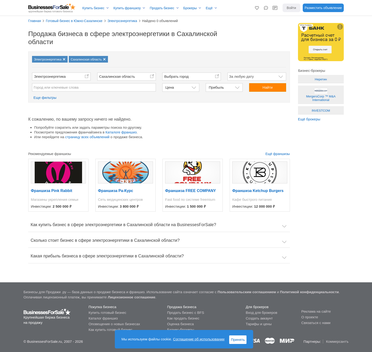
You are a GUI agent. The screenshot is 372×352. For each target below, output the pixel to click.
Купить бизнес (93, 8)
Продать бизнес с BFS (185, 313)
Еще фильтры (44, 98)
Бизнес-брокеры (180, 330)
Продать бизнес (162, 8)
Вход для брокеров (261, 313)
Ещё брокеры (309, 119)
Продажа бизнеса (181, 307)
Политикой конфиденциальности (309, 292)
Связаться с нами (315, 323)
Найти (267, 87)
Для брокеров (257, 307)
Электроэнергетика (50, 76)
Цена (169, 87)
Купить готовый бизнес (107, 313)
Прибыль (216, 87)
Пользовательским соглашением (247, 292)
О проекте (309, 317)
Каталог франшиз (103, 318)
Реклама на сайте (316, 311)
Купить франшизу (127, 8)
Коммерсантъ (337, 341)
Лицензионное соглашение (131, 297)
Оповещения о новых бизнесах (114, 324)
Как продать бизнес (183, 318)
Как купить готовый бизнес (110, 330)
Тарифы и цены (259, 324)
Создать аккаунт (259, 318)
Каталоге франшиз (121, 132)
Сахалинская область (117, 76)
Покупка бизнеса (102, 307)
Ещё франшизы (277, 154)
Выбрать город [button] (176, 76)
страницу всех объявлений (87, 137)
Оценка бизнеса (180, 324)
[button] (257, 7)
